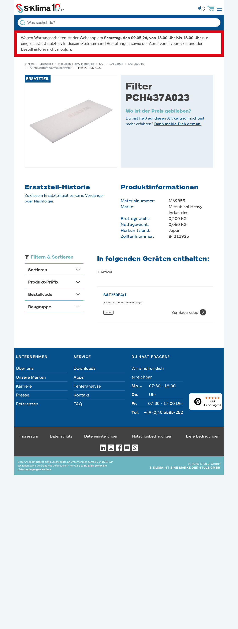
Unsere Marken (31, 362)
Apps (79, 362)
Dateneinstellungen (101, 421)
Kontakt (81, 379)
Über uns (25, 353)
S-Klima (29, 63)
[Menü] (219, 380)
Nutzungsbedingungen (152, 421)
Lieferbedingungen (203, 421)
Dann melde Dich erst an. (177, 123)
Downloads (85, 353)
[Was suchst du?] (119, 22)
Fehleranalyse (87, 370)
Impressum (28, 421)
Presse (22, 379)
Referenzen (27, 388)
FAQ (78, 388)
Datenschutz (61, 421)
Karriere (24, 370)
